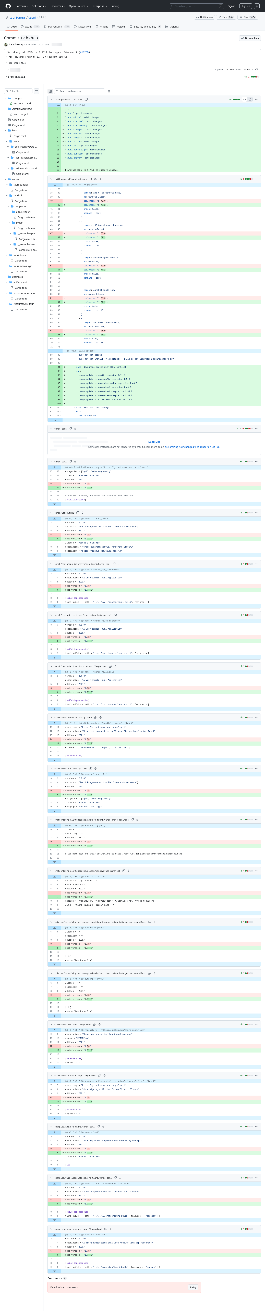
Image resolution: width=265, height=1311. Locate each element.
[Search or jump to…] (197, 6)
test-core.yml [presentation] (21, 114)
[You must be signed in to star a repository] (247, 17)
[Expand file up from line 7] (61, 1081)
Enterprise (99, 6)
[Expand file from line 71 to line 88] (61, 351)
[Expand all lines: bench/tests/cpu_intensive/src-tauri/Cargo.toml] (125, 564)
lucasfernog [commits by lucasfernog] (16, 44)
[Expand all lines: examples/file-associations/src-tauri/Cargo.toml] (126, 1177)
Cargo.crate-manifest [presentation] (29, 217)
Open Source (79, 6)
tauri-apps (17, 17)
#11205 (84, 52)
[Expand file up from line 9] (61, 1030)
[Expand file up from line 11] (61, 723)
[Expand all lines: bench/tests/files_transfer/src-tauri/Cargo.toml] (126, 615)
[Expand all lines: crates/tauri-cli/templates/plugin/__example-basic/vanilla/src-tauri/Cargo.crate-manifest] (157, 973)
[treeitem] (25, 100)
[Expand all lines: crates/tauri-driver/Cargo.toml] (106, 1024)
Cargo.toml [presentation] (18, 125)
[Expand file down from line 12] (61, 862)
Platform (22, 6)
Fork (226, 17)
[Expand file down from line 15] (61, 1067)
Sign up (246, 6)
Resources (58, 6)
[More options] (256, 99)
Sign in (231, 6)
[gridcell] (157, 105)
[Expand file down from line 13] (61, 1118)
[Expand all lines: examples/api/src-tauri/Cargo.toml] (109, 1126)
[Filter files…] (24, 91)
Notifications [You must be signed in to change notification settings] (204, 17)
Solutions (39, 6)
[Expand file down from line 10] (61, 913)
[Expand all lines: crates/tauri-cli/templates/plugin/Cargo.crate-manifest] (135, 870)
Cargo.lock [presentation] (18, 119)
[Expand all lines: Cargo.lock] (81, 428)
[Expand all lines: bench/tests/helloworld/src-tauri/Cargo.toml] (122, 666)
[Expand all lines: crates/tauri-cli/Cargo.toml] (102, 768)
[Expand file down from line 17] (61, 760)
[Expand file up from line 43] (61, 467)
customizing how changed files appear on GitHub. (195, 446)
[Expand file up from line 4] (61, 877)
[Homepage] (8, 6)
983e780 (230, 70)
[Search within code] (85, 91)
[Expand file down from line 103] (61, 420)
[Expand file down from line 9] (61, 555)
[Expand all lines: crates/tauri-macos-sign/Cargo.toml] (111, 1075)
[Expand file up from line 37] (61, 185)
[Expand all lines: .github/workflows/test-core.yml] (107, 179)
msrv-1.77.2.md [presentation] (22, 103)
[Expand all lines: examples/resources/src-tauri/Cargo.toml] (117, 1229)
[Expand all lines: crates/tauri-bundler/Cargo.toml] (107, 717)
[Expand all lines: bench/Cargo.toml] (89, 512)
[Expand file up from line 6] (61, 826)
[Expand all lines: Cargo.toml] (81, 461)
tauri (32, 17)
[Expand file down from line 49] (61, 504)
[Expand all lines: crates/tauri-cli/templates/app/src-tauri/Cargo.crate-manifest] (143, 819)
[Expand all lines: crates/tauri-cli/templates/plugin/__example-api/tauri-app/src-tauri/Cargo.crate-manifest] (157, 922)
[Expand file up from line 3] (61, 519)
